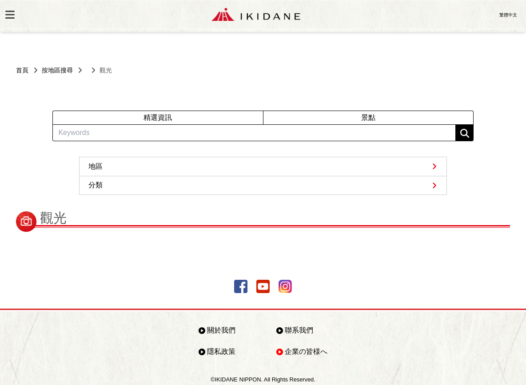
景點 (368, 117)
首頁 (22, 70)
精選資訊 (157, 117)
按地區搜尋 (57, 70)
